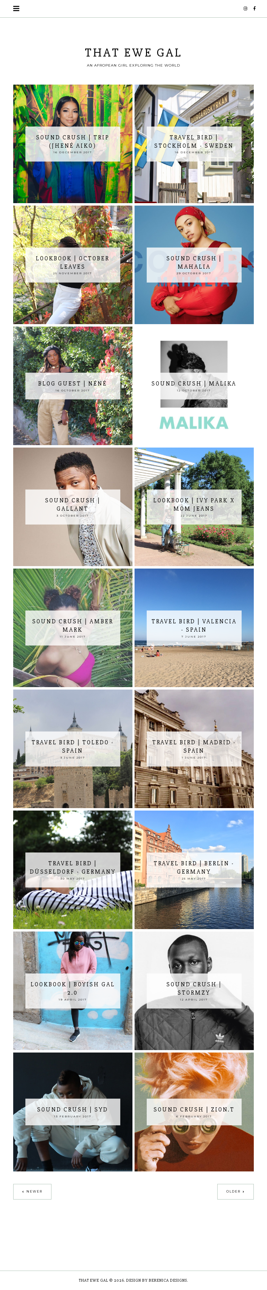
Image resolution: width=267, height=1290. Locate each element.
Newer (34, 1191)
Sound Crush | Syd (72, 1109)
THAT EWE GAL (134, 52)
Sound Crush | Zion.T (194, 1109)
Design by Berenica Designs (156, 1280)
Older (233, 1191)
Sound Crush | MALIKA (194, 383)
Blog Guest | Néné (72, 383)
